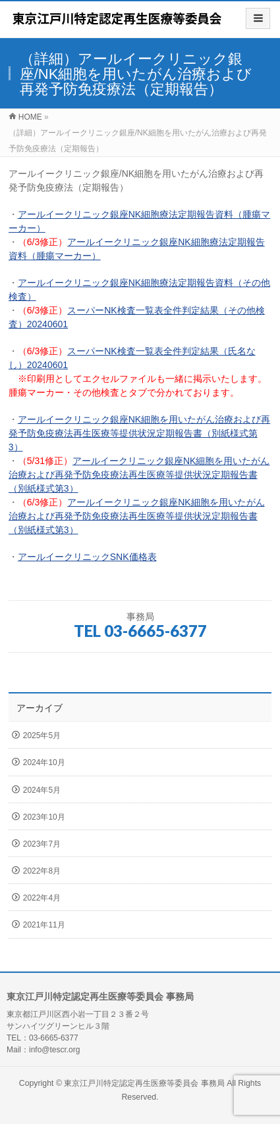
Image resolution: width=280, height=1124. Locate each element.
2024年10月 (44, 762)
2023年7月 (42, 844)
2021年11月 (44, 924)
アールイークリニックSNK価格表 (87, 556)
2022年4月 (42, 897)
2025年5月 (42, 735)
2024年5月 (42, 790)
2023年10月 (44, 817)
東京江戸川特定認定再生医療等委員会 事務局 (145, 1083)
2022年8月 (42, 871)
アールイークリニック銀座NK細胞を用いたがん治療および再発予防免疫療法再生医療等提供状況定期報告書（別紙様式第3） (139, 433)
